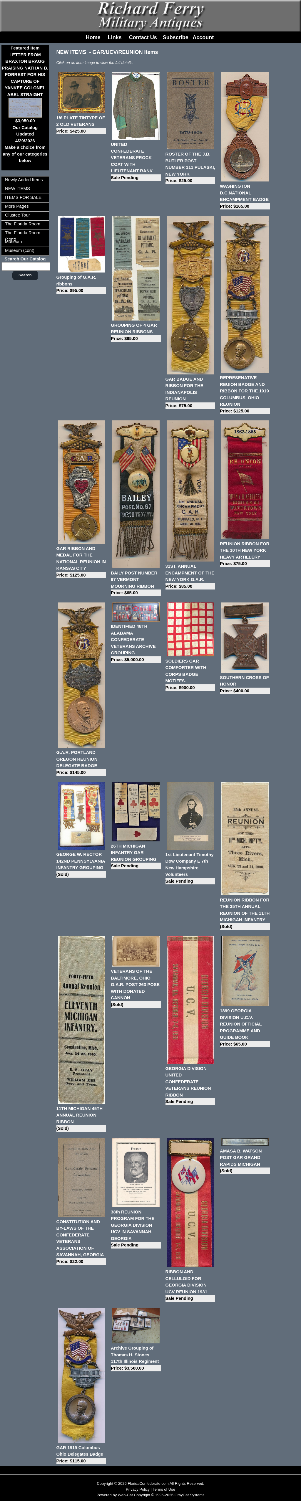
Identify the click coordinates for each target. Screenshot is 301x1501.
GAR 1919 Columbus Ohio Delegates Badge (81, 1454)
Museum (13, 241)
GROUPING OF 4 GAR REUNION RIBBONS (135, 332)
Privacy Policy (138, 1489)
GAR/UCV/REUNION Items (125, 52)
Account (203, 37)
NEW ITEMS (17, 188)
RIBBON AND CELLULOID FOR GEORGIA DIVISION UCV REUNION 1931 (190, 1285)
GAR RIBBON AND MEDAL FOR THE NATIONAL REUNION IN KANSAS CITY (81, 562)
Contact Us (143, 37)
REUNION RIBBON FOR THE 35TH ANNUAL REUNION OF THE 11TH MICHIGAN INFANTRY (245, 913)
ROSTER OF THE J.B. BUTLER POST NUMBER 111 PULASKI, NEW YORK (190, 167)
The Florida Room (22, 223)
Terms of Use (164, 1489)
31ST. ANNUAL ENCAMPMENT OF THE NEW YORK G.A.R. (190, 576)
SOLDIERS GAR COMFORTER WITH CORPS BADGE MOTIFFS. (190, 674)
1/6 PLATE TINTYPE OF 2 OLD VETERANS (81, 125)
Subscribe (175, 37)
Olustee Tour (17, 214)
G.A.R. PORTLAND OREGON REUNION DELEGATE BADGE (81, 763)
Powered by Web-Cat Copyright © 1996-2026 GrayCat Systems (150, 1495)
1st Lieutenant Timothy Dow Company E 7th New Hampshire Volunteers (190, 868)
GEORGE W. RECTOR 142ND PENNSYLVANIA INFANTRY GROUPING (81, 865)
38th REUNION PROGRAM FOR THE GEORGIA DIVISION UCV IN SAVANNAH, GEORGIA (135, 1229)
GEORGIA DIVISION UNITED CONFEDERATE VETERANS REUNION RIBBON (190, 1085)
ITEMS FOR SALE (23, 197)
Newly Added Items (24, 179)
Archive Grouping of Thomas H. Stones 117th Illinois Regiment (135, 1358)
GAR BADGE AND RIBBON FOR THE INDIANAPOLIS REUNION (190, 393)
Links (114, 37)
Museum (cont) (19, 250)
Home (93, 37)
